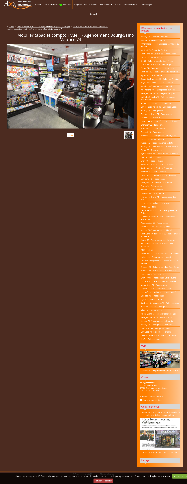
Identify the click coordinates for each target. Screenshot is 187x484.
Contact (93, 14)
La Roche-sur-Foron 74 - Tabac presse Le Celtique (159, 211)
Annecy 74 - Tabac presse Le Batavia (157, 321)
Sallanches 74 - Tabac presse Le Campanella (160, 253)
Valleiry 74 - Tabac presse (152, 189)
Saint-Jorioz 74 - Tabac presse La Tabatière (159, 71)
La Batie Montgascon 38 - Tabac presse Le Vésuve (159, 262)
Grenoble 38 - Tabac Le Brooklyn (155, 203)
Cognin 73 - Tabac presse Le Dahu (156, 288)
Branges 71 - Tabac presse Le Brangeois (158, 135)
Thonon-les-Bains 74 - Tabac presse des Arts (158, 198)
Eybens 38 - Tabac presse (152, 186)
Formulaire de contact (151, 400)
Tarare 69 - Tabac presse (151, 150)
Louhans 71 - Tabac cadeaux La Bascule (158, 281)
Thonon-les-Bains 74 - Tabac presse (156, 114)
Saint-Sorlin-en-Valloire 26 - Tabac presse (158, 53)
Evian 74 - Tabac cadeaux (152, 161)
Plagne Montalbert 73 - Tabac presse (157, 82)
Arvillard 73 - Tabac (149, 207)
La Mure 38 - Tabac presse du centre (157, 257)
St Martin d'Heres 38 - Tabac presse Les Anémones (158, 218)
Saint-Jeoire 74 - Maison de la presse (156, 182)
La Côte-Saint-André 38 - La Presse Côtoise (159, 107)
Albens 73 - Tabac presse (151, 310)
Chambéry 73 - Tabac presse (153, 125)
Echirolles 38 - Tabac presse (153, 128)
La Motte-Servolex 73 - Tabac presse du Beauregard (158, 98)
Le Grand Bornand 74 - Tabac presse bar (158, 335)
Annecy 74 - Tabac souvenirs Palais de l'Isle (159, 146)
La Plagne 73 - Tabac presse (153, 179)
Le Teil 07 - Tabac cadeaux (152, 139)
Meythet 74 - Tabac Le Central (154, 50)
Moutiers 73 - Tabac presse (152, 117)
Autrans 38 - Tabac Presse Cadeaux (156, 103)
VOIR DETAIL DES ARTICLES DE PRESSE (160, 435)
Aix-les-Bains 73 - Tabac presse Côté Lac (158, 314)
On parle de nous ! (150, 406)
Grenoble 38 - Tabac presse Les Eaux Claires (160, 267)
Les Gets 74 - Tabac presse (152, 193)
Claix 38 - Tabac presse (151, 157)
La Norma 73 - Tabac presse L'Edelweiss (158, 175)
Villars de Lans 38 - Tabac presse (155, 306)
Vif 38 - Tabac (147, 250)
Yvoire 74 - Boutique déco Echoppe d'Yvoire (160, 121)
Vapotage (67, 4)
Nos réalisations (51, 4)
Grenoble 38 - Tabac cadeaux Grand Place (159, 270)
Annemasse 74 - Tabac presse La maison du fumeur (160, 45)
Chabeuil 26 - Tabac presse (152, 132)
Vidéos (144, 346)
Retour (70, 135)
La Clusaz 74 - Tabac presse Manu (156, 328)
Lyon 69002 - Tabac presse (152, 274)
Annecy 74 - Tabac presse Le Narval (156, 230)
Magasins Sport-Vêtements (85, 4)
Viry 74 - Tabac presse (150, 339)
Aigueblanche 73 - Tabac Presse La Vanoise (159, 153)
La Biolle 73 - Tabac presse (152, 296)
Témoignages (146, 4)
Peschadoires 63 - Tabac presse (154, 223)
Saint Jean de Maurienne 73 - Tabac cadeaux (160, 303)
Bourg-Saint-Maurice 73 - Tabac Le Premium (90, 26)
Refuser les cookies (103, 480)
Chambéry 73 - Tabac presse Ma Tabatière (159, 292)
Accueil (38, 4)
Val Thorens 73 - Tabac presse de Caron (158, 89)
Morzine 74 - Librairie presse (153, 40)
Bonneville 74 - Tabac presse (153, 171)
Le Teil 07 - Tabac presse (151, 57)
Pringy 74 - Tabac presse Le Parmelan (157, 68)
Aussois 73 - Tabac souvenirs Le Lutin (157, 143)
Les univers (105, 4)
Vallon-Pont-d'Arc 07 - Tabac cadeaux (157, 164)
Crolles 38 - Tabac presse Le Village (156, 64)
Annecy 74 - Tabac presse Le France (156, 324)
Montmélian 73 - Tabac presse (154, 285)
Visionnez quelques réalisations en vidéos (160, 370)
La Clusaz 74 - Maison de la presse (156, 332)
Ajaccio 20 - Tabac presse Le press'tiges (158, 86)
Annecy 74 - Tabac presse (152, 110)
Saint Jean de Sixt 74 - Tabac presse (156, 317)
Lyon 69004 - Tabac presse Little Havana (158, 277)
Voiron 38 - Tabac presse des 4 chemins (158, 240)
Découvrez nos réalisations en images (156, 29)
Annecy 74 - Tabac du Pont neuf (155, 36)
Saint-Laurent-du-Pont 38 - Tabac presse (158, 168)
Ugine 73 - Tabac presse (151, 299)
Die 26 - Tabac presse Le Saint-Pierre (157, 61)
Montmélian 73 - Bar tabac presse (155, 226)
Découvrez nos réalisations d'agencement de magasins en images (43, 26)
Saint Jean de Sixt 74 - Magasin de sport (158, 93)
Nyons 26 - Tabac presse (151, 75)
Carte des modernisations (126, 4)
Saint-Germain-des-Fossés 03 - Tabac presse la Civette (160, 235)
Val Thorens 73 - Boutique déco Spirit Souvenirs (157, 245)
